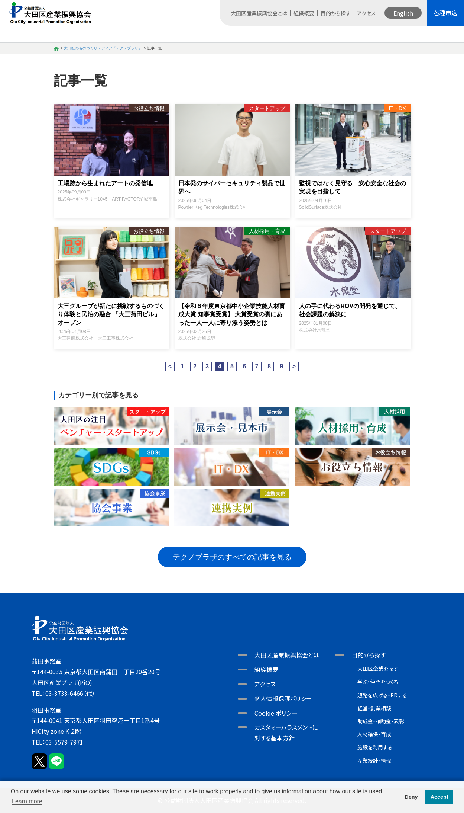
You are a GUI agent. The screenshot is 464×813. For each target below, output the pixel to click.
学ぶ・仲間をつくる (377, 681)
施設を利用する (375, 747)
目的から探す (336, 13)
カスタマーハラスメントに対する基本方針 (286, 732)
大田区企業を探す (377, 668)
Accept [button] (439, 797)
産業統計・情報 (374, 760)
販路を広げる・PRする (382, 695)
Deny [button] (411, 797)
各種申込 (445, 12)
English (403, 13)
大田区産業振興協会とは (259, 13)
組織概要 (303, 13)
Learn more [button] (27, 801)
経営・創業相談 (374, 708)
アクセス (366, 13)
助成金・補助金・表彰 (380, 721)
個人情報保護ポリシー (283, 698)
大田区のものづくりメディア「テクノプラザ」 (103, 48)
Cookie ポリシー (276, 712)
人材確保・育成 (374, 734)
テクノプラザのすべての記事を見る (232, 557)
